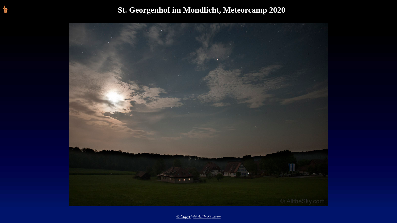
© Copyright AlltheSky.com (198, 216)
